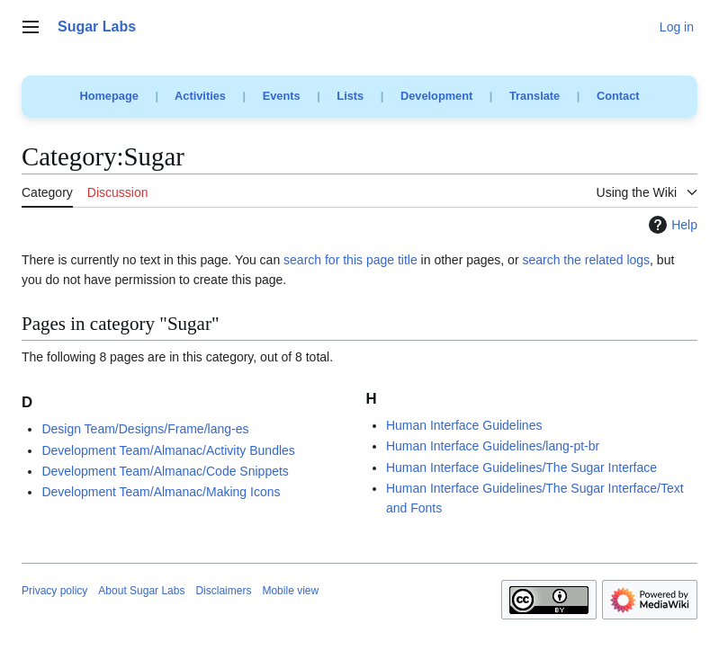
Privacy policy (54, 590)
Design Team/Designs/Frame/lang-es (144, 429)
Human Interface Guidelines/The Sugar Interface (521, 467)
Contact (618, 95)
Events (282, 95)
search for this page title (350, 260)
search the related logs (586, 260)
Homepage (108, 95)
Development (436, 95)
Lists (350, 95)
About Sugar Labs (141, 590)
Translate (534, 95)
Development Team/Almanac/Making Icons (160, 492)
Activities (200, 95)
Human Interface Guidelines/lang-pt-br (492, 446)
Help (670, 225)
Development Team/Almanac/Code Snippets (164, 471)
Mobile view (290, 590)
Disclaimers (223, 590)
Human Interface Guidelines (464, 425)
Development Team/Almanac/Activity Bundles (167, 450)
